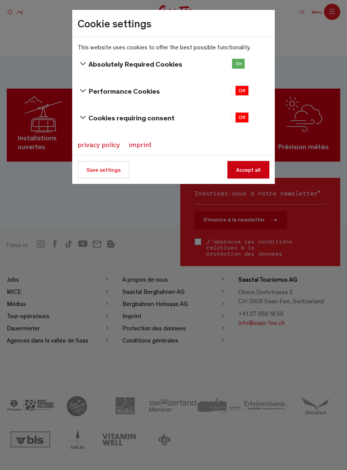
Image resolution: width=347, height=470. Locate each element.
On (239, 63)
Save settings (103, 169)
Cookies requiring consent (126, 117)
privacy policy (99, 144)
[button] (240, 63)
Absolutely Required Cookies (130, 63)
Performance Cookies (119, 91)
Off (242, 90)
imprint (140, 144)
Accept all (248, 169)
